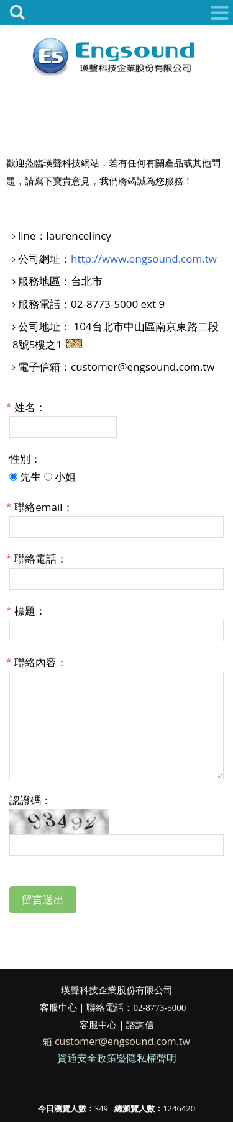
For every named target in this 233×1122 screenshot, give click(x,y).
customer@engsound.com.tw (122, 1041)
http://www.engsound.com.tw (144, 258)
